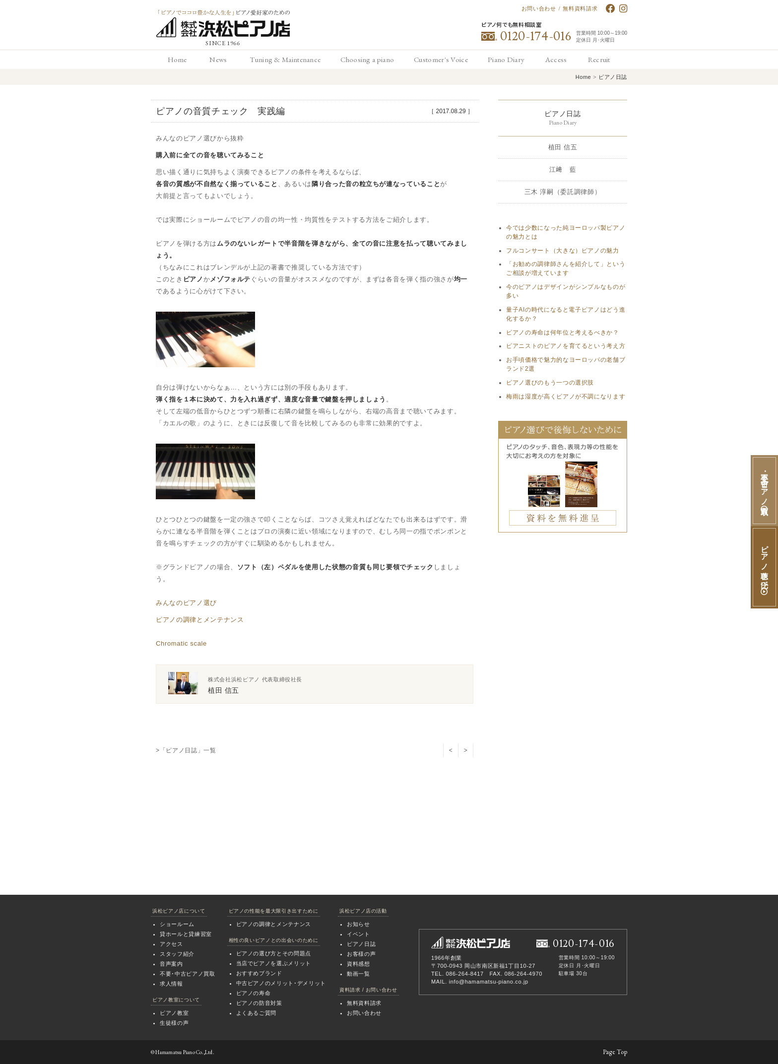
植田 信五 (563, 147)
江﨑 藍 (563, 169)
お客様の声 (361, 954)
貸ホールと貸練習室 (186, 934)
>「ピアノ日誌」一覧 (186, 750)
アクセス (171, 944)
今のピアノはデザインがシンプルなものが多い (565, 291)
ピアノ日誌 (612, 77)
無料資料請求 (580, 8)
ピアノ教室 (174, 1013)
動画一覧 (358, 974)
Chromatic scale (181, 643)
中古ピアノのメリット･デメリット (281, 983)
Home (583, 77)
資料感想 (358, 964)
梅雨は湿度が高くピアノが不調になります (565, 396)
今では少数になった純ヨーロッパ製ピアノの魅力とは (565, 232)
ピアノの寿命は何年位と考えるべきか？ (562, 332)
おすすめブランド (259, 973)
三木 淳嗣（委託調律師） (562, 192)
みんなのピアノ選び (186, 602)
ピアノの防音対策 (259, 1003)
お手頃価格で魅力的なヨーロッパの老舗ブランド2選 (565, 364)
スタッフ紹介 (177, 954)
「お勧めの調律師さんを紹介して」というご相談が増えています (565, 268)
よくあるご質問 (256, 1013)
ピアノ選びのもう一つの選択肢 (550, 382)
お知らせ (358, 924)
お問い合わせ (538, 8)
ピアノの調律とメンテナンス (200, 619)
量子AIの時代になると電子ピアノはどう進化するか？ (565, 314)
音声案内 (171, 964)
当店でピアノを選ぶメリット (273, 963)
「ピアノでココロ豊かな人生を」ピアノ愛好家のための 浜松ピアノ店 (223, 23)
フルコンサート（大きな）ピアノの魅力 (562, 250)
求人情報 (171, 984)
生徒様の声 (174, 1023)
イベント (358, 934)
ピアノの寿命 (253, 993)
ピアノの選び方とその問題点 (273, 953)
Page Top (615, 1052)
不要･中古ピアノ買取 (187, 974)
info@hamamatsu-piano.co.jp (488, 982)
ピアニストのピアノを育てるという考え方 (565, 345)
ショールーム (177, 924)
